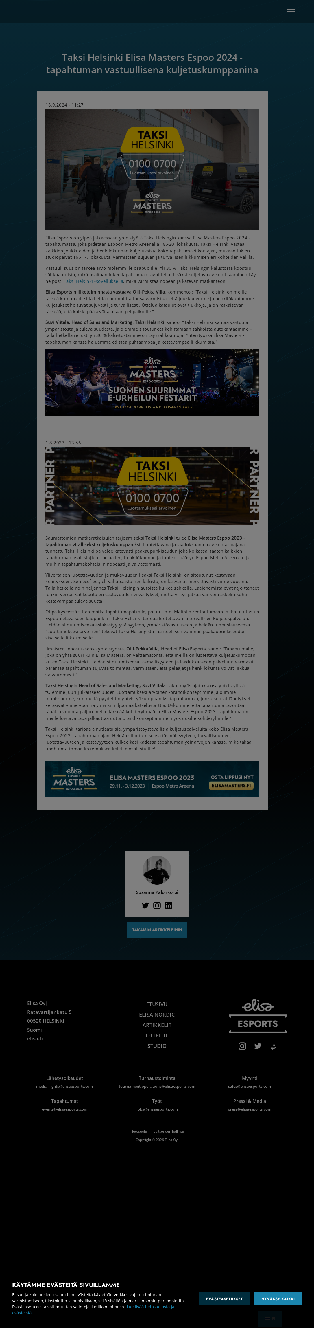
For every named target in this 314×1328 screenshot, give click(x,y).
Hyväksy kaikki (278, 1299)
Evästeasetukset (224, 1299)
